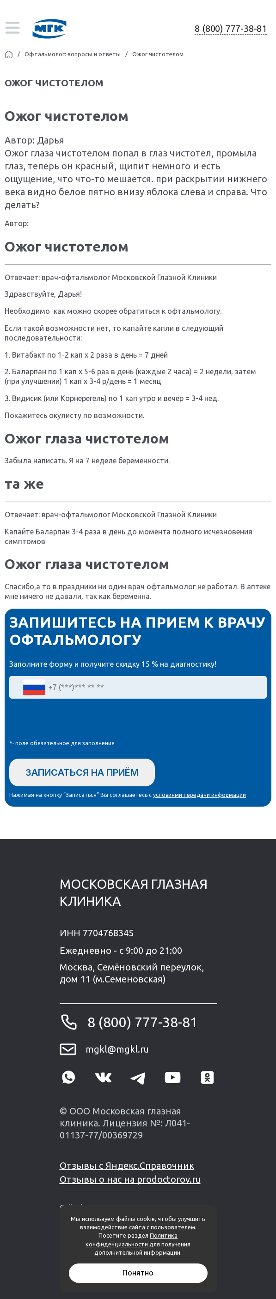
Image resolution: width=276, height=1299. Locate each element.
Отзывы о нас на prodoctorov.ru (130, 1179)
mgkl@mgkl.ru (117, 1049)
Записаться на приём (82, 772)
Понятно (138, 1273)
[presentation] (79, 721)
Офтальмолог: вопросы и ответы (73, 54)
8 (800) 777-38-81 (231, 28)
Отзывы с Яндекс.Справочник (127, 1165)
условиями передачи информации (199, 795)
